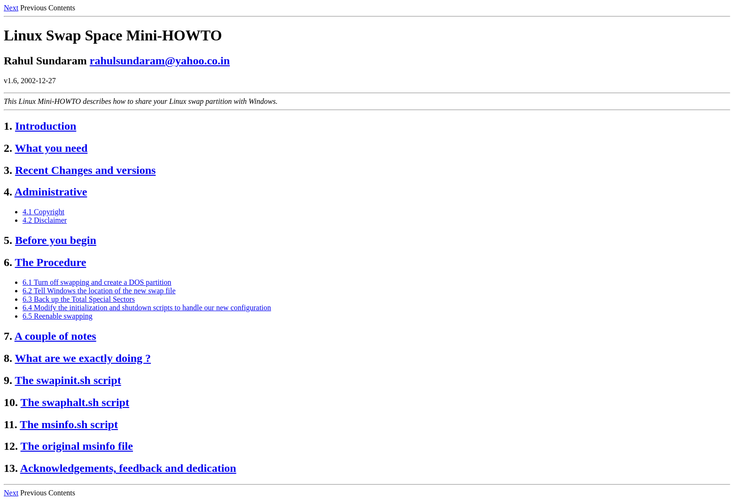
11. (10, 424)
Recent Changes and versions (85, 170)
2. (8, 148)
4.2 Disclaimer (45, 220)
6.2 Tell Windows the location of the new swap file (99, 291)
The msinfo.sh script (69, 424)
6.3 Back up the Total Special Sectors (79, 299)
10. (11, 402)
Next (11, 8)
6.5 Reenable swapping (58, 316)
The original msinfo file (77, 446)
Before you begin (55, 240)
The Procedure (50, 262)
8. (8, 358)
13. (11, 468)
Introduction (45, 126)
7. (8, 336)
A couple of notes (55, 336)
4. (8, 192)
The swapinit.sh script (68, 380)
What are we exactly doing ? (83, 358)
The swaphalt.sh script (75, 402)
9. (8, 380)
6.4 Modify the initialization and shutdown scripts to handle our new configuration (147, 308)
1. (8, 126)
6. (8, 262)
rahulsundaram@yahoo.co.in (160, 61)
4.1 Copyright (43, 212)
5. (8, 240)
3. (8, 170)
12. (11, 446)
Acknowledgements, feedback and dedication (128, 468)
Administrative (51, 192)
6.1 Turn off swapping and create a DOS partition (97, 282)
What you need (51, 148)
